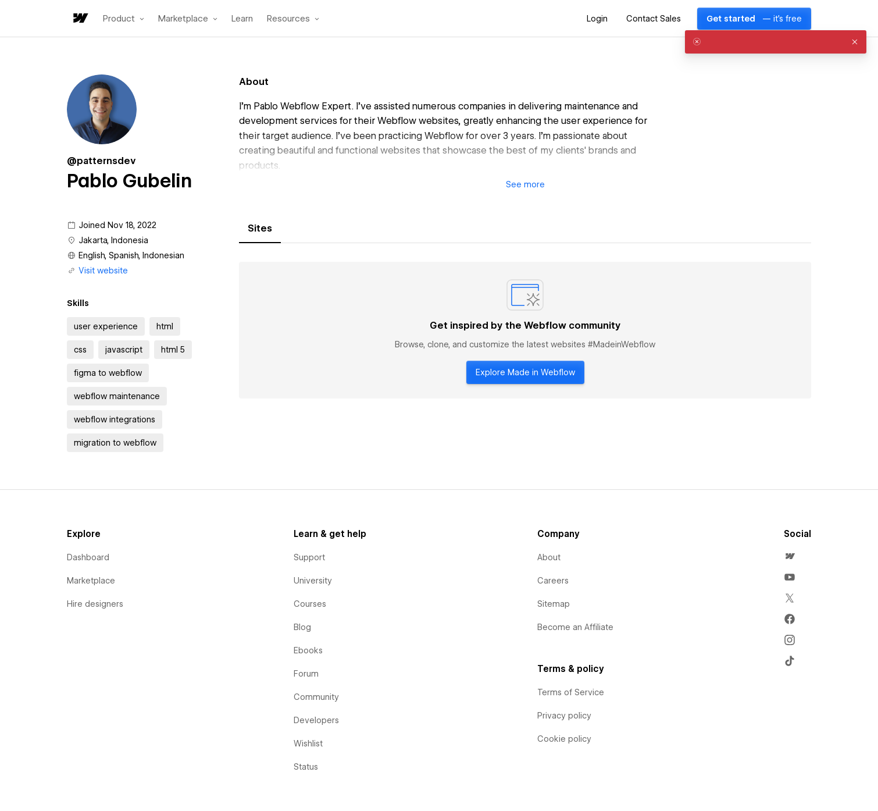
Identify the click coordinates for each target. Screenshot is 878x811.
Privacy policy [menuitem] (564, 715)
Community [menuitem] (316, 697)
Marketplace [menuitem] (91, 580)
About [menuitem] (549, 557)
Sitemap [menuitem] (553, 604)
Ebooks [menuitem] (308, 650)
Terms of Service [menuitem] (570, 692)
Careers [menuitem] (553, 580)
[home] (79, 19)
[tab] (260, 228)
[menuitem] (789, 556)
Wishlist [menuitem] (308, 743)
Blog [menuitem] (302, 627)
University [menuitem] (313, 580)
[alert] (775, 42)
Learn (242, 19)
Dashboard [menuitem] (88, 557)
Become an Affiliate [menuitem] (575, 627)
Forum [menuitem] (306, 673)
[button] (123, 18)
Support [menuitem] (309, 557)
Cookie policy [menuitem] (564, 739)
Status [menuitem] (306, 766)
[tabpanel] (525, 330)
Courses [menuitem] (310, 604)
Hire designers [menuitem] (95, 604)
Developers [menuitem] (316, 720)
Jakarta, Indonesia (113, 240)
